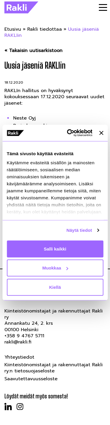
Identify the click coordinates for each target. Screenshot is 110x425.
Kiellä (55, 286)
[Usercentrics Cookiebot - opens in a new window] (69, 133)
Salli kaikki (55, 248)
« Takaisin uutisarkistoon (33, 51)
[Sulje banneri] (101, 133)
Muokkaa (55, 267)
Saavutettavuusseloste (30, 378)
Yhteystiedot (19, 357)
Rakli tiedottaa (44, 29)
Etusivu (12, 29)
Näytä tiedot (79, 230)
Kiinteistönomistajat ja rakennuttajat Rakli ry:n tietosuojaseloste (53, 367)
